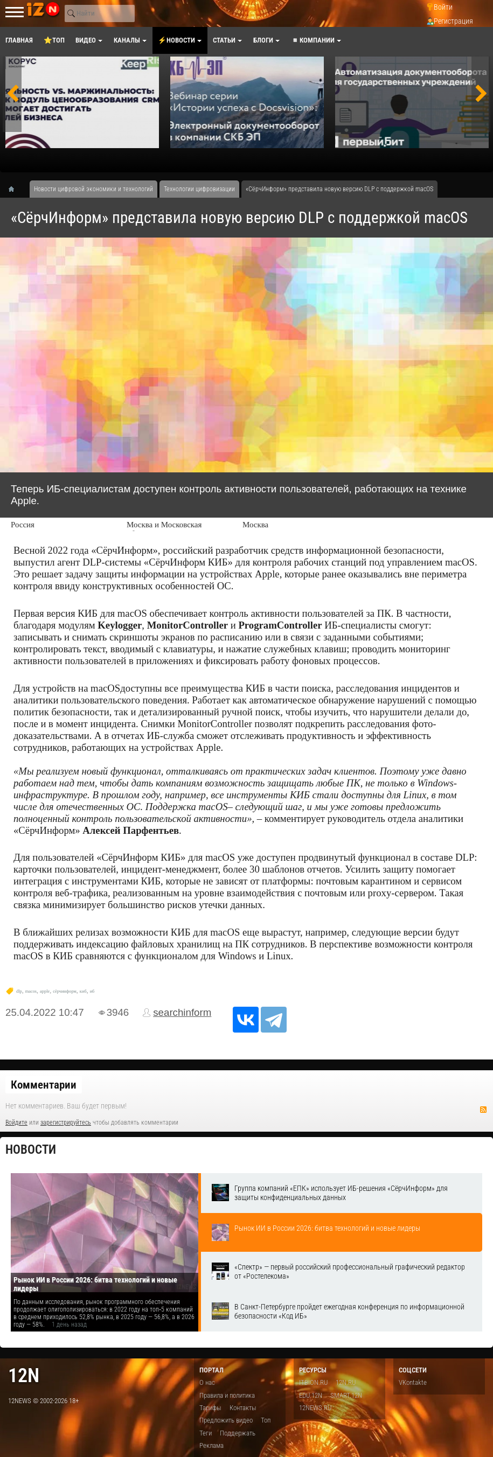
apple (45, 991)
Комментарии (44, 1084)
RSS (483, 1110)
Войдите (16, 1122)
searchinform (182, 1012)
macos (31, 991)
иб (92, 991)
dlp (19, 991)
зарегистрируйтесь (65, 1122)
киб (83, 991)
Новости (30, 1149)
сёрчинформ (65, 991)
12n (23, 1375)
